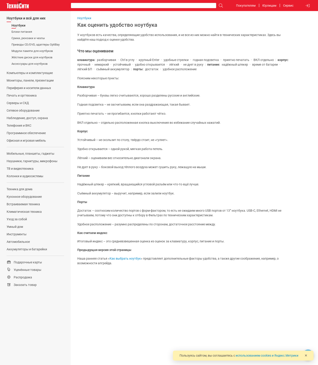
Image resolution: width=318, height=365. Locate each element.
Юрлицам (269, 5)
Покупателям (246, 5)
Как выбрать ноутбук (125, 258)
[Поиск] (220, 6)
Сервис (288, 5)
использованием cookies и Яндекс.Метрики (267, 355)
